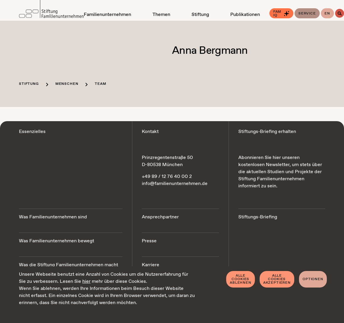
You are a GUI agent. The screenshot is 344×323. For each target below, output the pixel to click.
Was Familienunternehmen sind (53, 217)
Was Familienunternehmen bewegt (56, 241)
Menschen (66, 84)
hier (86, 281)
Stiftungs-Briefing (257, 217)
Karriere (150, 265)
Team (100, 84)
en (327, 13)
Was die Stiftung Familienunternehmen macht (68, 265)
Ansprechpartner (160, 217)
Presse (149, 241)
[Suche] (339, 13)
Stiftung (29, 84)
